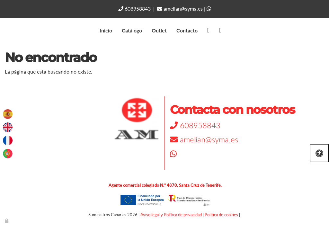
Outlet (159, 30)
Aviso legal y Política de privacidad (171, 214)
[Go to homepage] (3, 30)
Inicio (106, 30)
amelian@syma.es (180, 8)
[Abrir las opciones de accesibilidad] (319, 153)
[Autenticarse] (7, 220)
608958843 (134, 8)
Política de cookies (221, 214)
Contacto (187, 30)
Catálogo (132, 30)
